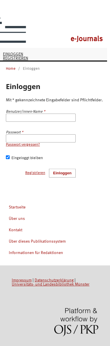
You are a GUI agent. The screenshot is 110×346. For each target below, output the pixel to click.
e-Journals (86, 39)
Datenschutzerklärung (54, 280)
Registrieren (15, 58)
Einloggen (13, 54)
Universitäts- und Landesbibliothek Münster (50, 284)
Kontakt (15, 230)
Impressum (22, 280)
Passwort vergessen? (23, 145)
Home (11, 69)
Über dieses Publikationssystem (37, 241)
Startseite (17, 207)
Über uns (17, 219)
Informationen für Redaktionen (36, 253)
